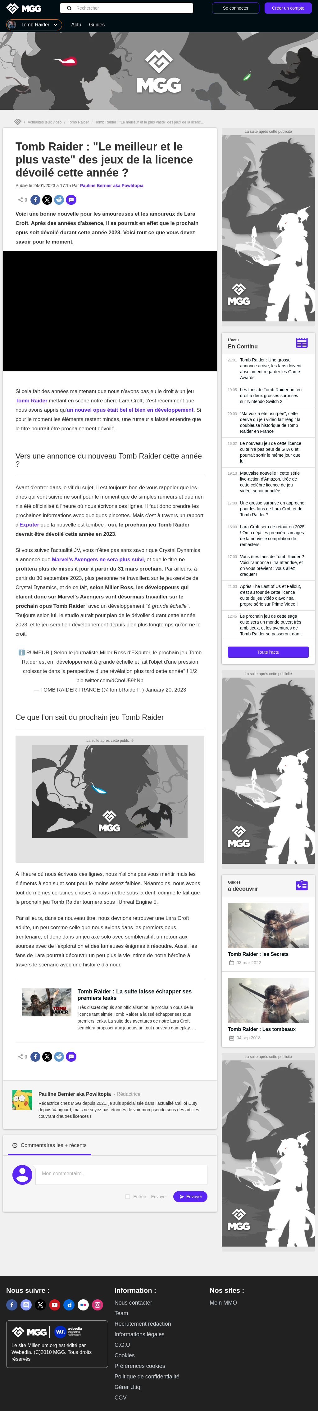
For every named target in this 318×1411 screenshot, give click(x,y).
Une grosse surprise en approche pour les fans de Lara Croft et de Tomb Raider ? (272, 508)
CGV (121, 1398)
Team (121, 1313)
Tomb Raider (78, 122)
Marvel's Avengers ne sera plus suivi (98, 559)
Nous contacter (133, 1303)
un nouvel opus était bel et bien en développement (130, 410)
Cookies (125, 1355)
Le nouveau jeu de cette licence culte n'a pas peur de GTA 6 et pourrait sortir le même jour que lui (270, 452)
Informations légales (140, 1334)
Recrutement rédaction (143, 1324)
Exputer (29, 525)
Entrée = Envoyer (150, 1196)
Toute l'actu (268, 652)
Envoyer (190, 1197)
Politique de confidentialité (147, 1376)
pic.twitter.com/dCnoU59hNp (109, 680)
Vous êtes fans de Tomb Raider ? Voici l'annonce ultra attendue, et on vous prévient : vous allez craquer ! (272, 565)
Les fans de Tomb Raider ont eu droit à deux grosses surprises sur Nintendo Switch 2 (271, 395)
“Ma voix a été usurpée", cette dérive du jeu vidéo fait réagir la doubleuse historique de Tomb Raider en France (270, 422)
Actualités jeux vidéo (44, 122)
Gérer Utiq (127, 1387)
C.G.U (122, 1345)
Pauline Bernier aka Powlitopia (111, 185)
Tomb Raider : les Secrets (258, 954)
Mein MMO (223, 1303)
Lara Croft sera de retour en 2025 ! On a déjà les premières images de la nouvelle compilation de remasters (272, 535)
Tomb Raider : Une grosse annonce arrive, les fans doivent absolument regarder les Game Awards (271, 368)
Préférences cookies (140, 1366)
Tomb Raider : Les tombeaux (262, 1029)
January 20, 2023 (165, 690)
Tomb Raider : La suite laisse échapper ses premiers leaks (135, 994)
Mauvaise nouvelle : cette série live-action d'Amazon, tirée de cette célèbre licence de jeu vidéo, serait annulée (270, 482)
